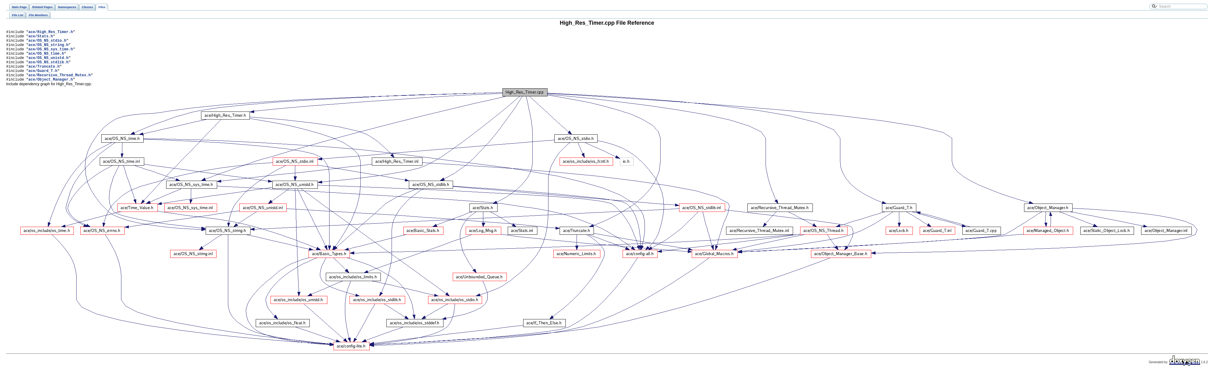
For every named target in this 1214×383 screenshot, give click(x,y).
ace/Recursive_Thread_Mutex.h (59, 85)
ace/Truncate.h (44, 74)
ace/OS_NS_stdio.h (47, 43)
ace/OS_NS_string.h (48, 48)
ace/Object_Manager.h (50, 90)
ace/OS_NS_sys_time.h (50, 53)
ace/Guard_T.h (42, 79)
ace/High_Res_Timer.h (50, 32)
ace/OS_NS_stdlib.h (48, 69)
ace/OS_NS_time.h (46, 58)
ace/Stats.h (40, 37)
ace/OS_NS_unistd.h (48, 64)
